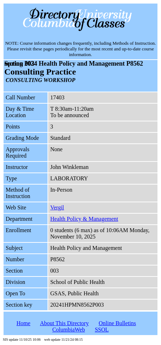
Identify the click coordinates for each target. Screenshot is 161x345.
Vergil (57, 207)
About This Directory (64, 323)
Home (23, 323)
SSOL (102, 330)
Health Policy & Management (84, 219)
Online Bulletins (117, 323)
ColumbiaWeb (68, 330)
